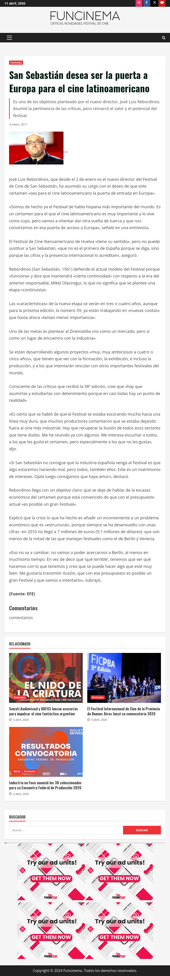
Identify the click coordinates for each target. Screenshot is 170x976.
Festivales (16, 62)
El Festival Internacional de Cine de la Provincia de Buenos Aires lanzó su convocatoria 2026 (123, 711)
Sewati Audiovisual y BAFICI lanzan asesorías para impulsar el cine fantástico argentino (43, 711)
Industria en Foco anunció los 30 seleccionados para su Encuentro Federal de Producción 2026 (45, 785)
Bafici (17, 771)
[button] (9, 37)
